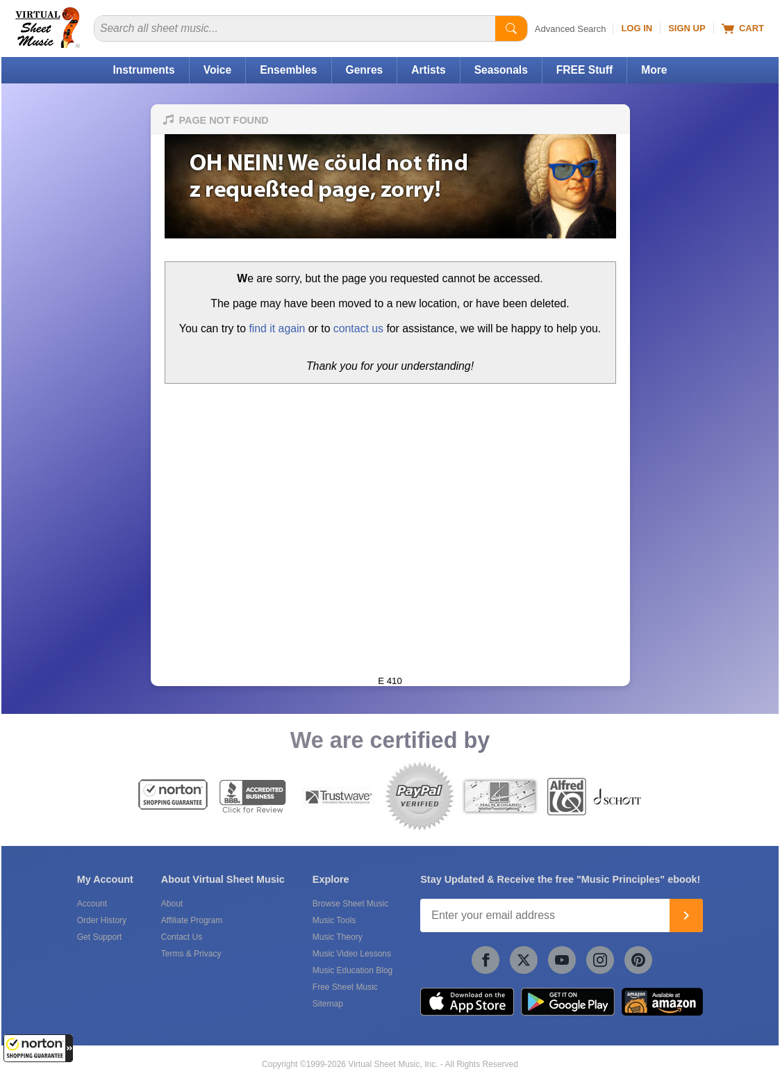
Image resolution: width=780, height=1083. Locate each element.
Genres (364, 70)
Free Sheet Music (345, 987)
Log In (636, 28)
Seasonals (501, 70)
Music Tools (334, 920)
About (172, 904)
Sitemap (328, 1004)
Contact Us (181, 937)
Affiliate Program (191, 920)
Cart (743, 28)
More (654, 70)
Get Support (99, 937)
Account (92, 904)
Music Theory (338, 937)
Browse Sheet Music (350, 904)
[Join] (686, 915)
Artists (428, 70)
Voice (217, 70)
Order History (101, 920)
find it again (277, 328)
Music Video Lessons (352, 954)
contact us (358, 328)
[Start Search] (511, 28)
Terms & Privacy (191, 954)
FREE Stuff (584, 70)
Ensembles (288, 70)
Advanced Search (570, 29)
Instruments (143, 70)
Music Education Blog (352, 970)
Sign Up (686, 28)
